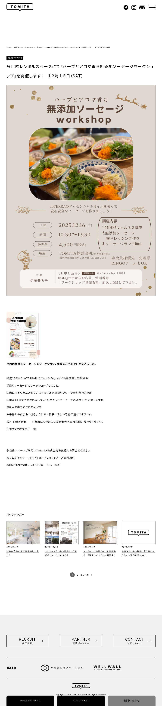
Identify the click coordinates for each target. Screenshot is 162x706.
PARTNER (85, 641)
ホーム (9, 47)
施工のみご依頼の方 (81, 701)
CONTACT (138, 641)
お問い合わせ (132, 700)
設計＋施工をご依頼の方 (30, 701)
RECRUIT (31, 641)
